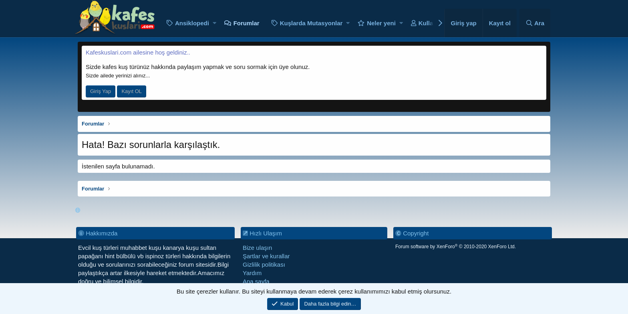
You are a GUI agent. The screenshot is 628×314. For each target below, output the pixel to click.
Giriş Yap (100, 91)
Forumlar (246, 23)
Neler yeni (381, 23)
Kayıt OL (131, 91)
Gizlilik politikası (264, 264)
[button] (214, 23)
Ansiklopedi (192, 23)
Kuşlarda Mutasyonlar (311, 23)
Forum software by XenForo (455, 246)
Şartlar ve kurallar (266, 256)
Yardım (252, 272)
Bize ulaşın (257, 247)
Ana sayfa (256, 281)
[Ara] (534, 23)
